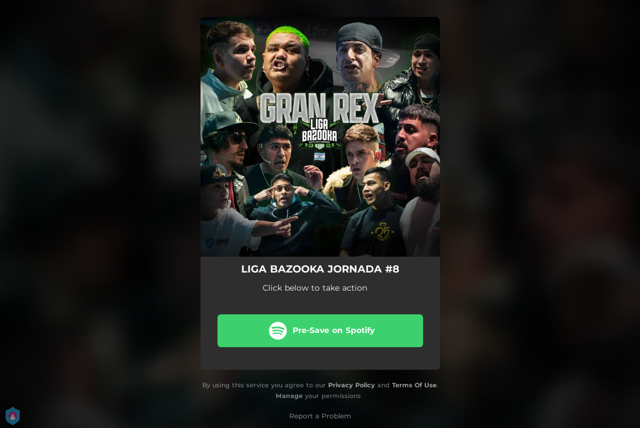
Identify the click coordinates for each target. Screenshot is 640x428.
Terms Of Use (414, 385)
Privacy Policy (351, 385)
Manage (289, 396)
